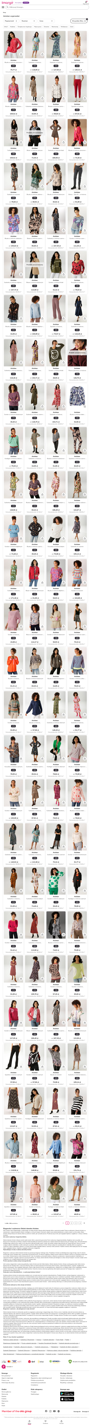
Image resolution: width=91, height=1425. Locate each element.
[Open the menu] (4, 8)
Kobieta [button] (12, 29)
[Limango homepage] (9, 3)
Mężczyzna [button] (37, 29)
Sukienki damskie (48, 1342)
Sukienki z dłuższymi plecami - (23, 1349)
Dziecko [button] (46, 29)
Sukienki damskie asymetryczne (68, 1345)
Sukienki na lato (51, 1356)
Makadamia (54, 1349)
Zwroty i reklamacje (66, 1380)
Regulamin (34, 1378)
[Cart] (21, 56)
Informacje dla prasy (8, 1385)
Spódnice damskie (75, 1353)
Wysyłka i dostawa (66, 1378)
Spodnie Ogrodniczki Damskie (47, 1345)
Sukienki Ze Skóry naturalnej (69, 1349)
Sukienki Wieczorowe (38, 1353)
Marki (3, 1408)
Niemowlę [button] (55, 29)
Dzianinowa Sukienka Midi (11, 1345)
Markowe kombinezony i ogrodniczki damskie (30, 1356)
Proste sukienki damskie (28, 1345)
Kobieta (4, 1401)
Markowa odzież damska (10, 1342)
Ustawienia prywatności (38, 1385)
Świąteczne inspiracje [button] (25, 29)
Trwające (33, 1394)
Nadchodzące (35, 1396)
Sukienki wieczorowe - (42, 1349)
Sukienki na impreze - (64, 1356)
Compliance (34, 1387)
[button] (11, 23)
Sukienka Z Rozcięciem (27, 1342)
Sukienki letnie (7, 1349)
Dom (3, 1405)
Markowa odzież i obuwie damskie (57, 1353)
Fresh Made (59, 1342)
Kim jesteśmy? (6, 1378)
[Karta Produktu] (13, 54)
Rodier (67, 1342)
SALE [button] (6, 29)
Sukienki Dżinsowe (24, 1353)
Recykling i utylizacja (66, 1385)
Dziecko (4, 1399)
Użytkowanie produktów (67, 1382)
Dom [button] (71, 29)
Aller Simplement (8, 1356)
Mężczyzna (5, 1403)
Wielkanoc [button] (64, 29)
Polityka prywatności (37, 1382)
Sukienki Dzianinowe (9, 1353)
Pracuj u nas (5, 1382)
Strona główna (6, 1394)
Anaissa (38, 1342)
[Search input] (47, 9)
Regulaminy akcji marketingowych (41, 1380)
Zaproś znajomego (7, 1380)
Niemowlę (5, 1396)
